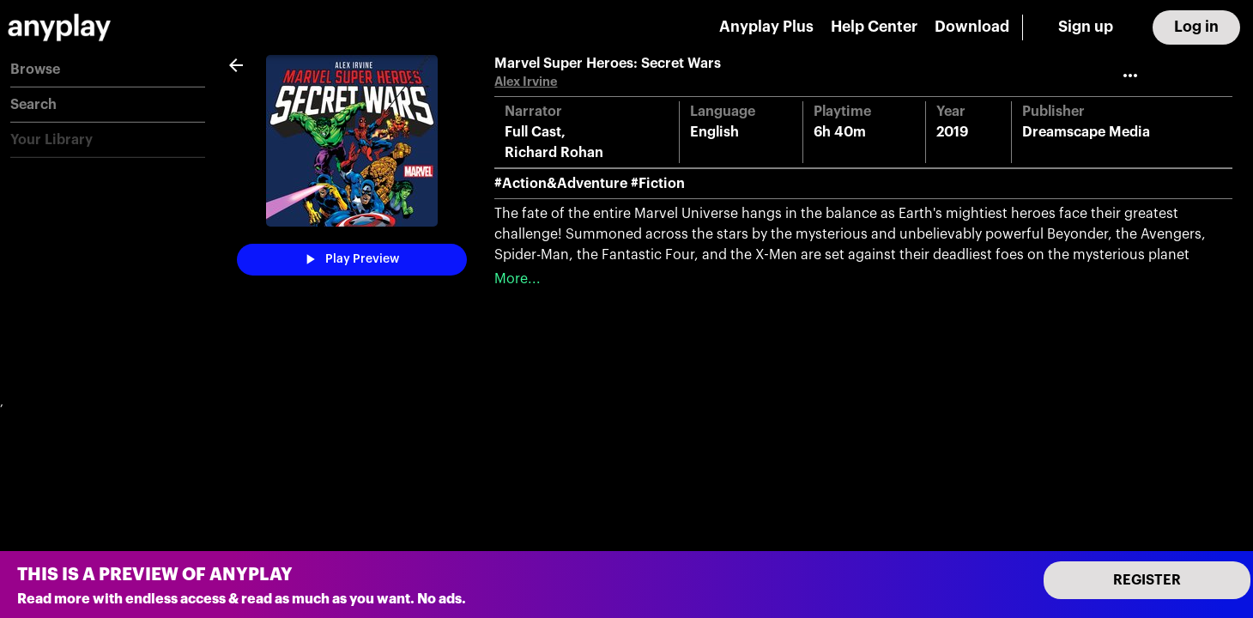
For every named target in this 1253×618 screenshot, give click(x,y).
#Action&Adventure (560, 184)
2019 (952, 132)
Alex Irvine (525, 82)
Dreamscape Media (1086, 132)
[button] (107, 70)
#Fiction (658, 184)
